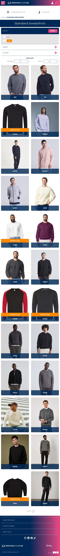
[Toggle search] (56, 3)
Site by (53, 552)
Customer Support (9, 526)
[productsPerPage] (21, 61)
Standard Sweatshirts (15, 17)
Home (3, 17)
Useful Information (9, 520)
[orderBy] (50, 61)
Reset (53, 31)
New (8, 37)
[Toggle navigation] (3, 3)
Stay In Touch (7, 532)
